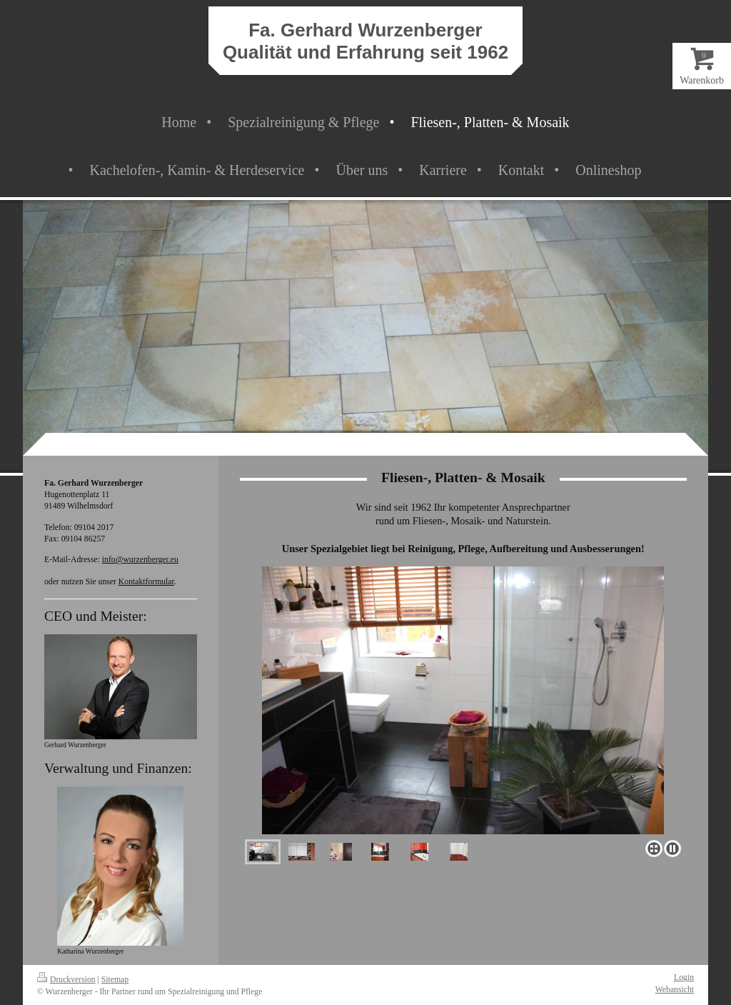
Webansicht (674, 989)
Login (684, 977)
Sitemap (114, 979)
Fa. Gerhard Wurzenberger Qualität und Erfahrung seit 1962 (365, 41)
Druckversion (66, 979)
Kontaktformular (146, 581)
